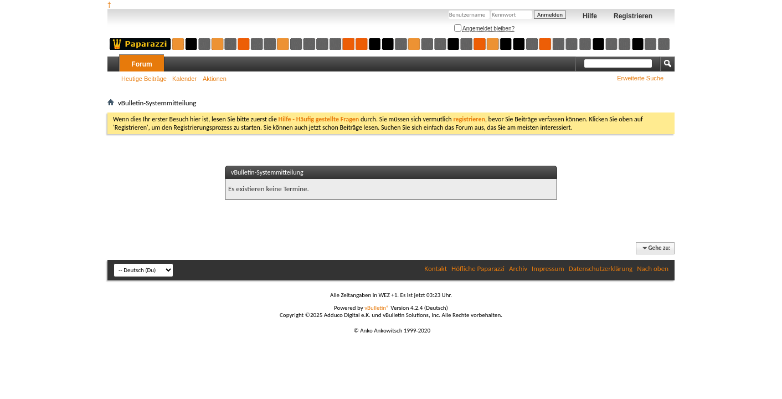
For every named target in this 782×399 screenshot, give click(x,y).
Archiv (518, 268)
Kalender (184, 78)
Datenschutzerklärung (601, 268)
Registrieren (633, 16)
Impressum (548, 268)
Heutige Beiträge (144, 78)
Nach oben (652, 268)
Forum (141, 64)
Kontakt (435, 268)
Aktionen (215, 78)
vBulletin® (376, 307)
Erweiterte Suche (640, 78)
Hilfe (590, 16)
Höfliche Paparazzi (478, 268)
